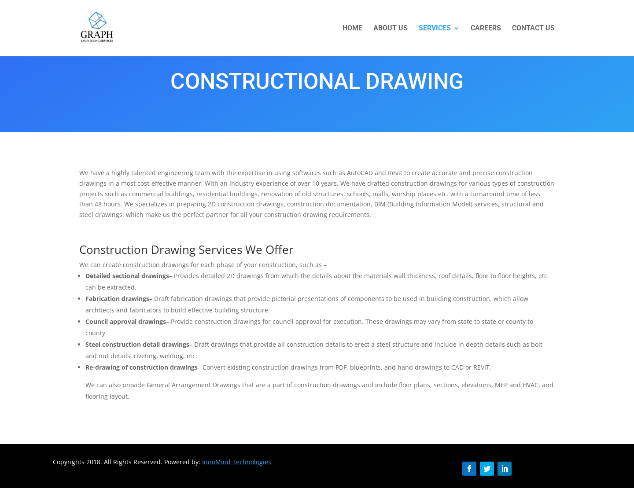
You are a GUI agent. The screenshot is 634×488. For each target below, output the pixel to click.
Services (435, 28)
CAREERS (486, 28)
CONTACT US (533, 28)
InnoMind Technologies (236, 462)
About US (390, 28)
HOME (352, 28)
